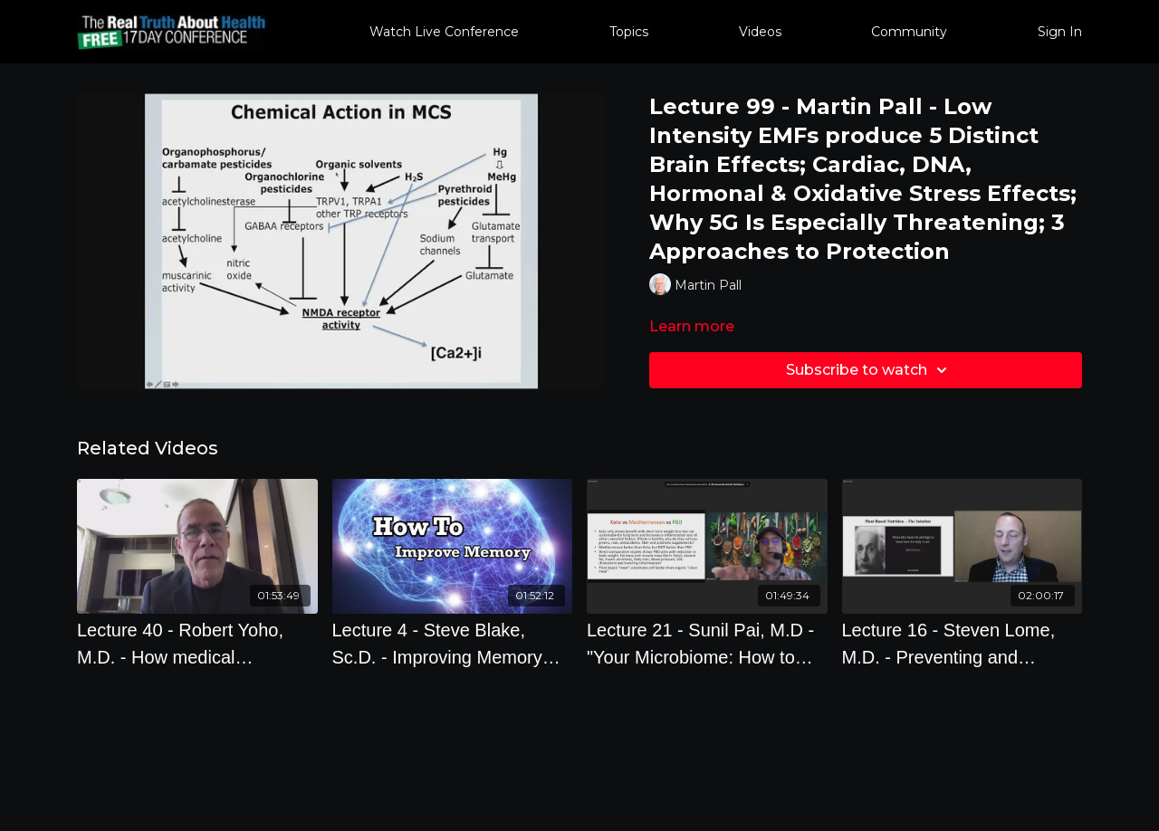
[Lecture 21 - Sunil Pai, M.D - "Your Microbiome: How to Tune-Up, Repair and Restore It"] (707, 643)
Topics (628, 32)
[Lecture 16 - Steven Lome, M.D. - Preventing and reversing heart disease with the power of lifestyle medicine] (962, 643)
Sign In (1060, 32)
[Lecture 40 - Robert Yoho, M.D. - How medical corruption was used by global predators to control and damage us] (197, 643)
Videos (760, 32)
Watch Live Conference (444, 32)
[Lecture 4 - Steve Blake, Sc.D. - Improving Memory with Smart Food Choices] (452, 643)
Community (909, 32)
